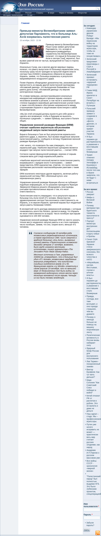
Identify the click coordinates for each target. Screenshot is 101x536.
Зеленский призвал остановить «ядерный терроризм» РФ (92, 81)
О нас (29, 15)
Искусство (82, 13)
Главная (6, 13)
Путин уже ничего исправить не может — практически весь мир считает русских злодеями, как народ (93, 435)
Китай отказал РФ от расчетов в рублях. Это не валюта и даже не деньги (93, 403)
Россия (28, 13)
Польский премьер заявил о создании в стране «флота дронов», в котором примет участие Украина (92, 121)
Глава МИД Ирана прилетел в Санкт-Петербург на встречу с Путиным (93, 98)
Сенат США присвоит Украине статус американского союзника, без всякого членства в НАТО (93, 249)
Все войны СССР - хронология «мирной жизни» (92, 466)
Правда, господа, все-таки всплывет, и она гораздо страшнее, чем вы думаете (93, 305)
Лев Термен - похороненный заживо (93, 364)
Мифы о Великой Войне (91, 200)
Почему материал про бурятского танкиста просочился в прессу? (93, 211)
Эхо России (31, 5)
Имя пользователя (91, 505)
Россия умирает (90, 193)
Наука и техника (66, 13)
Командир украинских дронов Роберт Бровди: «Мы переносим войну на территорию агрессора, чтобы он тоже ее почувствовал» (93, 42)
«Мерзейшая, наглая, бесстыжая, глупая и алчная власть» (93, 268)
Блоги (17, 13)
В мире (51, 13)
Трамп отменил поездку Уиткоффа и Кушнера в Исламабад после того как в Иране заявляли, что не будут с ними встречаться (93, 169)
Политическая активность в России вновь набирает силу (93, 340)
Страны (39, 13)
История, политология (13, 15)
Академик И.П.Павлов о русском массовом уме (93, 454)
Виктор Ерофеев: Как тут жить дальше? (93, 373)
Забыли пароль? (90, 524)
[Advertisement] (50, 395)
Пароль (88, 514)
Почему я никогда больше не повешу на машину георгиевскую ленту (93, 324)
